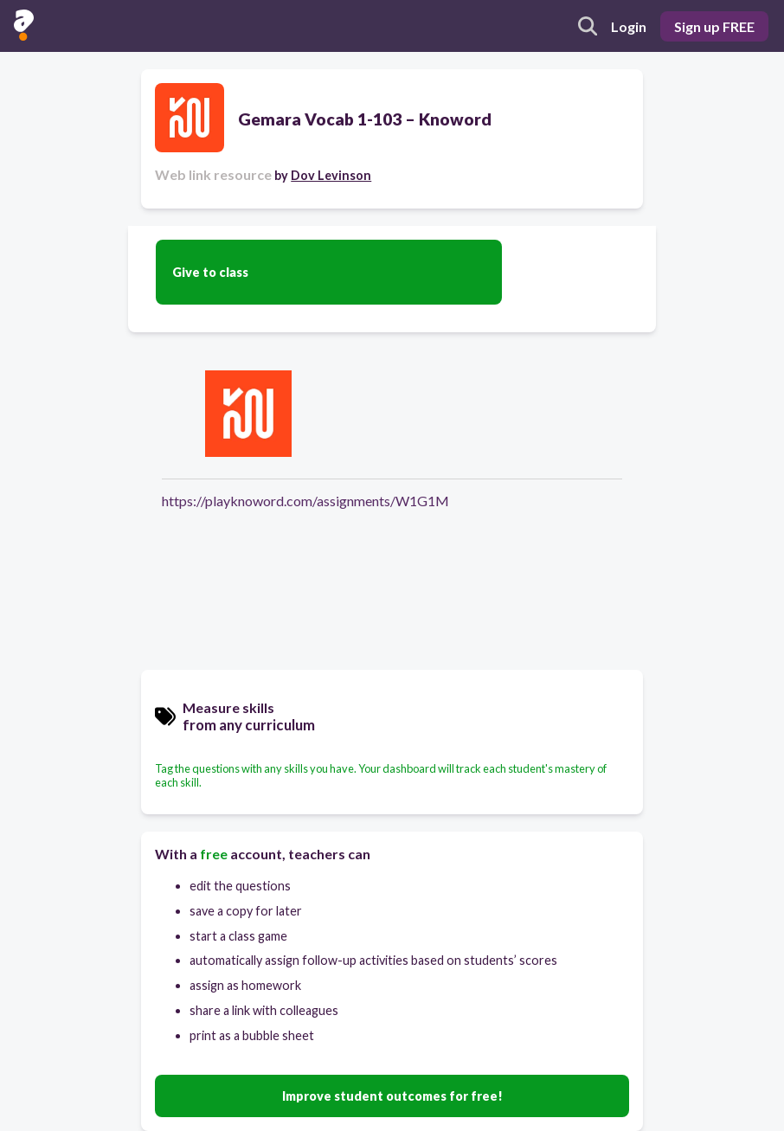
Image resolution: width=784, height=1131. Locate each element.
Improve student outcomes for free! (392, 1096)
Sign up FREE (714, 26)
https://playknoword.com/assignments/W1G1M (305, 500)
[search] (587, 25)
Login (628, 26)
